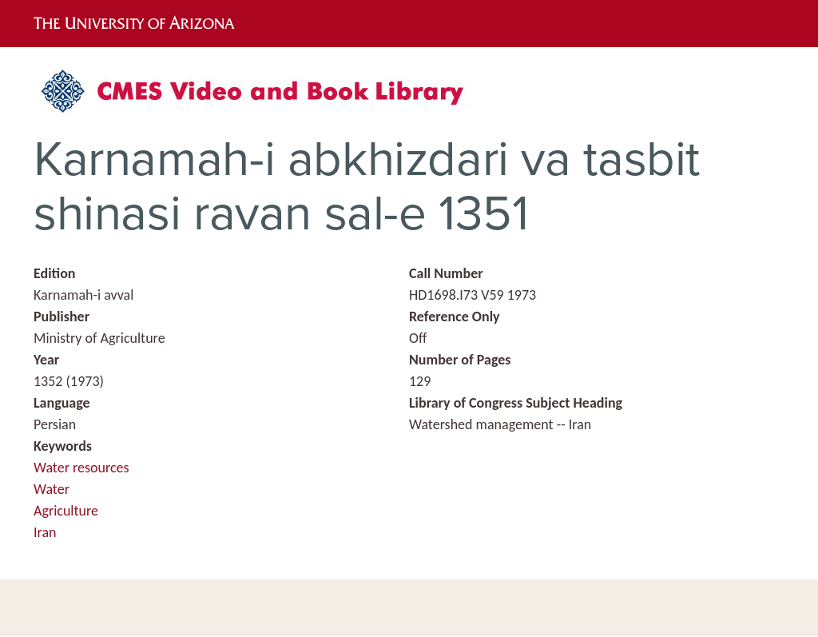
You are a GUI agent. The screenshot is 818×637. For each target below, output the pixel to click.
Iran (45, 532)
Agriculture (66, 511)
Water (51, 489)
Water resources (81, 467)
